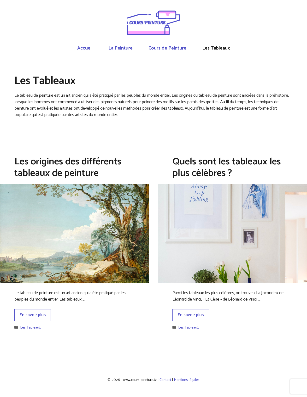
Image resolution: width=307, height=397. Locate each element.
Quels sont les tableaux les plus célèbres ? (226, 167)
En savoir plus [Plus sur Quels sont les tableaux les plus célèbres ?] (190, 315)
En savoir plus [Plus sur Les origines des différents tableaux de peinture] (32, 315)
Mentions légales (187, 380)
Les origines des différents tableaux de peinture (67, 167)
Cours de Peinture (167, 48)
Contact (165, 380)
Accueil (85, 48)
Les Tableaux (216, 48)
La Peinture (120, 48)
